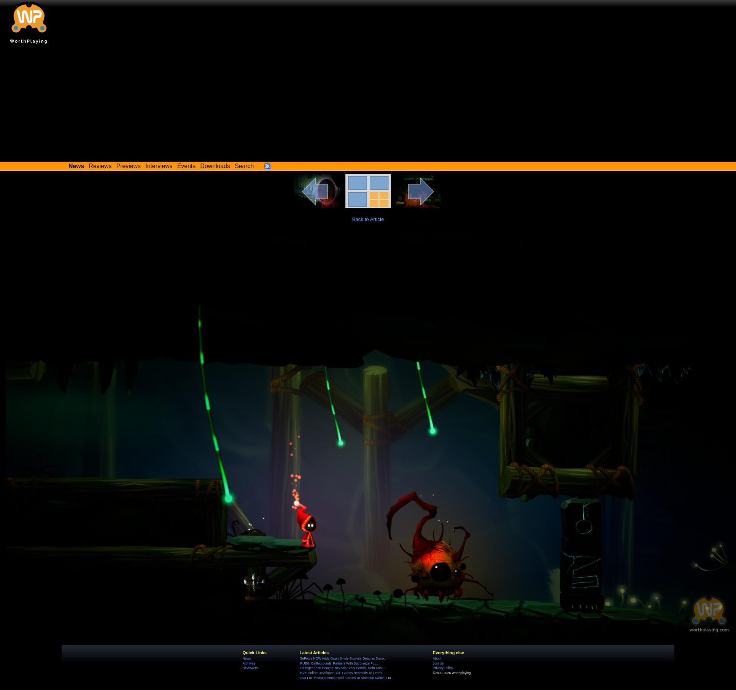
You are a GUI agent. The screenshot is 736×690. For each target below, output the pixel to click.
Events (186, 166)
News (247, 658)
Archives (249, 663)
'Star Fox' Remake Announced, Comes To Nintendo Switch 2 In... (347, 678)
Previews (128, 166)
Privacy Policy (443, 668)
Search (244, 166)
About (437, 658)
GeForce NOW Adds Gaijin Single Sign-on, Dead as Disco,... (344, 658)
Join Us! (439, 663)
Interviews (158, 166)
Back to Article (368, 219)
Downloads (215, 166)
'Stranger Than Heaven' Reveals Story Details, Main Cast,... (343, 668)
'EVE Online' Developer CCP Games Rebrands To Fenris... (342, 673)
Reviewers (250, 668)
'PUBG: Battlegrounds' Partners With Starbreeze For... (339, 663)
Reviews (100, 166)
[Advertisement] (368, 104)
